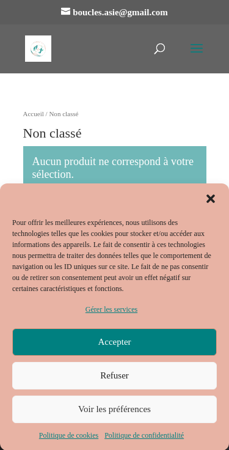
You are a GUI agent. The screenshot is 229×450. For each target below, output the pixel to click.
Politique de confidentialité (144, 439)
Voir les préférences (114, 413)
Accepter (114, 346)
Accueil (33, 113)
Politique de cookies (68, 439)
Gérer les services (111, 313)
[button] (211, 203)
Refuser (114, 380)
